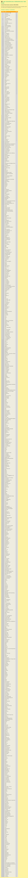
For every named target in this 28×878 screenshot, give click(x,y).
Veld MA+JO (7, 9)
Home (3, 1)
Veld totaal (3, 9)
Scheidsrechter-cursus (18, 1)
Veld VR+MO (12, 9)
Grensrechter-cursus (10, 1)
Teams (24, 1)
